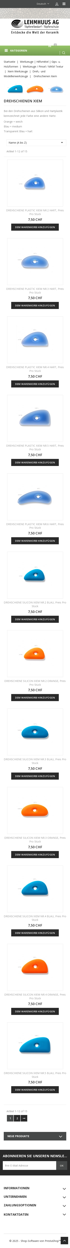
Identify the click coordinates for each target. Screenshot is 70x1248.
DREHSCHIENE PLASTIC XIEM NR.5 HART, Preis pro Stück (35, 447)
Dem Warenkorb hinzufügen (35, 227)
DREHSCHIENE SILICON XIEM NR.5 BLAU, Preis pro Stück (35, 1075)
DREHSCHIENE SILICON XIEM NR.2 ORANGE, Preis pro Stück (35, 682)
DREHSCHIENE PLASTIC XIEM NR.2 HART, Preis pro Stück (35, 212)
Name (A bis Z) (36, 142)
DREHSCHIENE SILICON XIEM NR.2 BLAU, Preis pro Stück (35, 604)
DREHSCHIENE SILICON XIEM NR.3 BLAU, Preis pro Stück (35, 761)
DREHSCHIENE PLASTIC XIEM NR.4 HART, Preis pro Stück (35, 369)
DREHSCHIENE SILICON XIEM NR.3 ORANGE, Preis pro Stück (35, 839)
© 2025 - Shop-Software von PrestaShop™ (35, 1241)
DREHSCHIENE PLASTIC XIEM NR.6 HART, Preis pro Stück (35, 526)
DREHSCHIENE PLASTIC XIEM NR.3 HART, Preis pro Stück (35, 290)
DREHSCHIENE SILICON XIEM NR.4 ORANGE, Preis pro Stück (35, 996)
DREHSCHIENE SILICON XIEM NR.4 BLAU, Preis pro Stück (35, 918)
